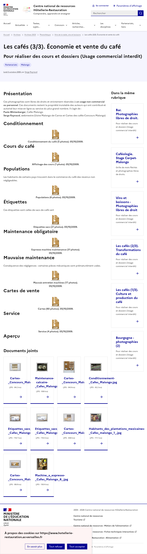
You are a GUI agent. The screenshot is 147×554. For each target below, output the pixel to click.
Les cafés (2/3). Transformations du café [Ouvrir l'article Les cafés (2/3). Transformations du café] (128, 250)
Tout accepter (77, 546)
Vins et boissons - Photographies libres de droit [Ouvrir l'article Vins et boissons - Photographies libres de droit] (127, 204)
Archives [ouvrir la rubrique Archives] (17, 34)
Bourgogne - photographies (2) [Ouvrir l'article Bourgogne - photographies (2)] (127, 341)
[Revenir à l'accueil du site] (16, 518)
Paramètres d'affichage (129, 5)
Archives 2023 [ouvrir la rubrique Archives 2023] (30, 34)
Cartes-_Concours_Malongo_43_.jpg (82, 380)
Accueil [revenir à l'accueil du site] (7, 23)
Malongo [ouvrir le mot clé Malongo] (25, 64)
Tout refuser (55, 546)
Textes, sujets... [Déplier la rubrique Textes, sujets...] (36, 25)
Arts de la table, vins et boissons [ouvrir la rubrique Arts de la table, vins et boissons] (68, 34)
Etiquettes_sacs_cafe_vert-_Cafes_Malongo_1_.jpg (27, 431)
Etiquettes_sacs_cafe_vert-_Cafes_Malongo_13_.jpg (54, 431)
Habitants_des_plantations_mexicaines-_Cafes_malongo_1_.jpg (117, 431)
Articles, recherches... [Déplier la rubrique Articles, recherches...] (78, 25)
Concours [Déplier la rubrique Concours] (59, 25)
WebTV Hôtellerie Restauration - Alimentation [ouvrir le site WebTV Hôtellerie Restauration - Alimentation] (96, 537)
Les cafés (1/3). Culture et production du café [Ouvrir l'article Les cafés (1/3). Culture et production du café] (127, 295)
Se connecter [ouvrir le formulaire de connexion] (102, 5)
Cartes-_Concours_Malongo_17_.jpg (28, 380)
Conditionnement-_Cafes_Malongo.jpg (103, 380)
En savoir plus (34, 546)
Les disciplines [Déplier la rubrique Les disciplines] (105, 25)
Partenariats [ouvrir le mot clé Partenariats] (11, 64)
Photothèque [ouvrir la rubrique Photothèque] (45, 34)
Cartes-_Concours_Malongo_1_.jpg (81, 431)
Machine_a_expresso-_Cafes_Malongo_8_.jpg (51, 477)
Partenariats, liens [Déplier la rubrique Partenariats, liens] (127, 25)
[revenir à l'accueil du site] (59, 8)
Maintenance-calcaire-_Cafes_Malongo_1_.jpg (51, 382)
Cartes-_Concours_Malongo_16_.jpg (28, 477)
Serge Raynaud (31, 72)
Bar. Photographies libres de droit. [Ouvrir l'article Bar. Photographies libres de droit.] (127, 114)
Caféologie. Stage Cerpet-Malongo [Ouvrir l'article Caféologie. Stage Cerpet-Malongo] (126, 158)
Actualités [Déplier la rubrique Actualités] (20, 25)
